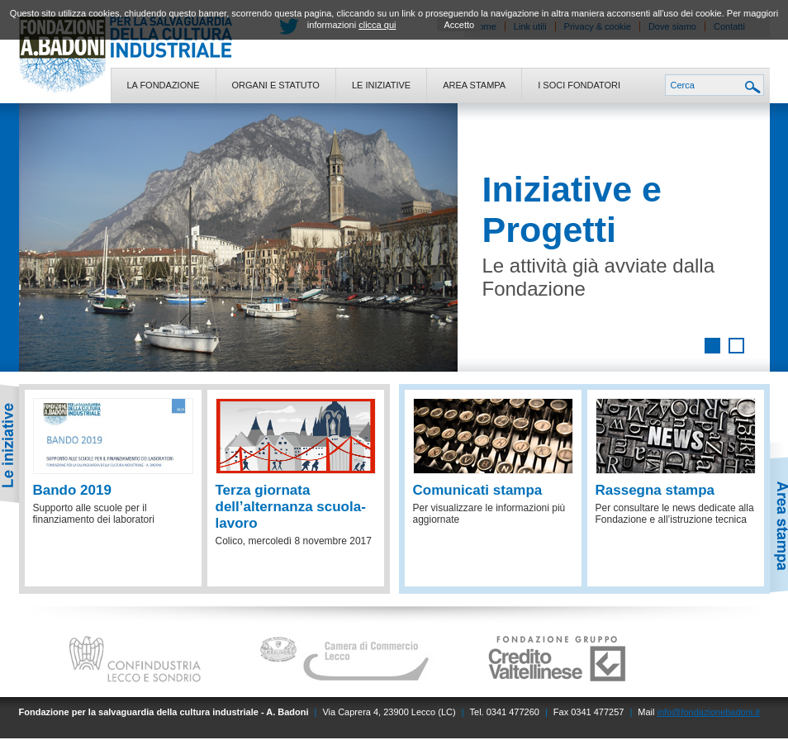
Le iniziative (381, 85)
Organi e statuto (276, 85)
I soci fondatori (579, 85)
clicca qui (377, 25)
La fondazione (163, 85)
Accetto (459, 25)
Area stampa (474, 85)
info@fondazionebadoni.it (708, 712)
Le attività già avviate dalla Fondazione (598, 277)
